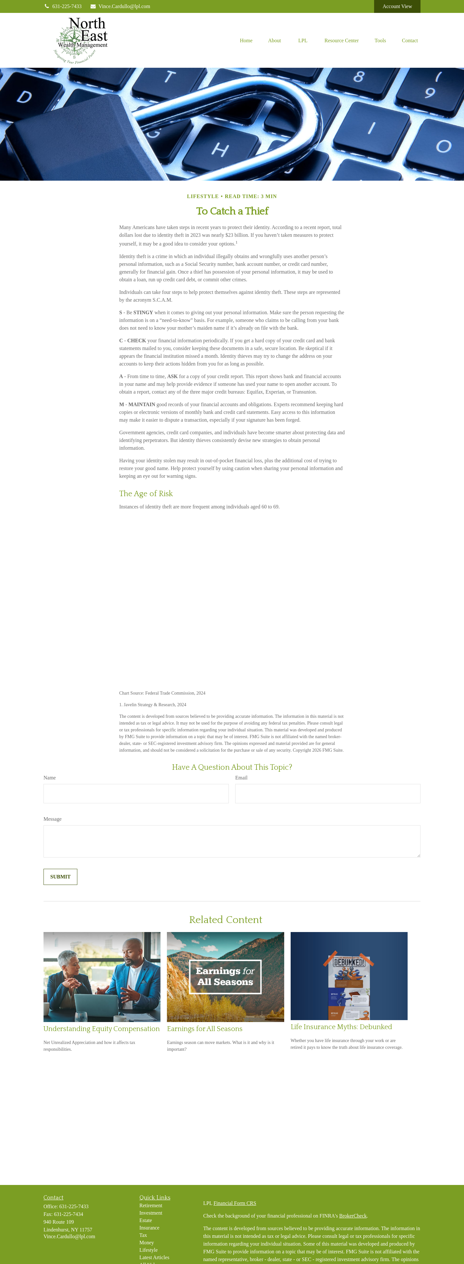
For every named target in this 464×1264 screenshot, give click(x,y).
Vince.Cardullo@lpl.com (120, 6)
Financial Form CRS (235, 1203)
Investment (151, 1213)
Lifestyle (149, 1250)
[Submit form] (60, 877)
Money (147, 1242)
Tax (143, 1235)
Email (241, 777)
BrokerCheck (353, 1216)
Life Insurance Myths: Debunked (341, 1027)
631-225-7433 (63, 6)
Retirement (151, 1205)
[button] (246, 40)
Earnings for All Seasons (205, 1029)
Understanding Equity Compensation (102, 1029)
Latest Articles (154, 1257)
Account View (397, 6)
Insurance (150, 1227)
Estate (146, 1220)
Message (53, 819)
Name (50, 777)
